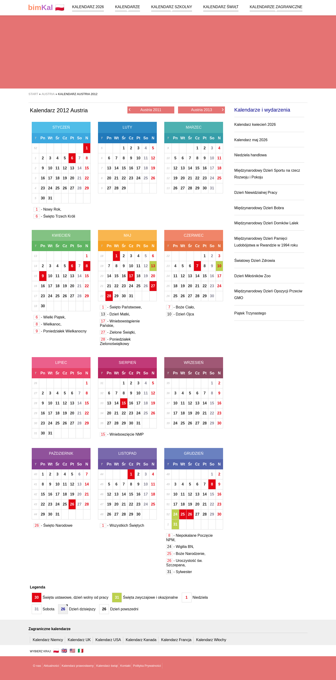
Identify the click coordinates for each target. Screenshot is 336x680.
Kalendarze (127, 7)
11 (57, 168)
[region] (168, 51)
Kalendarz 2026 (88, 7)
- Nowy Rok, (47, 209)
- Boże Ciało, (180, 307)
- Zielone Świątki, (118, 332)
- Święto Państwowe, (121, 307)
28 (79, 188)
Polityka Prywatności (147, 665)
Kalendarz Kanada (141, 640)
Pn (42, 138)
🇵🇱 (46, 7)
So (79, 138)
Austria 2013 (207, 109)
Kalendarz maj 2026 (250, 140)
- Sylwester (179, 572)
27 (72, 188)
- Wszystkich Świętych (122, 525)
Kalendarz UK (79, 640)
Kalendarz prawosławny (78, 665)
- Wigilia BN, (180, 547)
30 (43, 198)
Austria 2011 (145, 109)
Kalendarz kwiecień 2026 (255, 124)
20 (72, 178)
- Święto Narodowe (53, 525)
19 (65, 178)
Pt (72, 138)
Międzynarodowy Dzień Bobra (259, 208)
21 (79, 178)
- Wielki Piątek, (50, 317)
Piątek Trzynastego (250, 313)
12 (65, 168)
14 (79, 168)
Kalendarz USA (108, 640)
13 (72, 168)
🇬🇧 (64, 650)
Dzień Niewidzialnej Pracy (255, 193)
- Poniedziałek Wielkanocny (60, 331)
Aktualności (51, 665)
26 (65, 188)
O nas (37, 665)
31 (50, 198)
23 (43, 188)
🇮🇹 (81, 650)
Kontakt (125, 665)
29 (87, 188)
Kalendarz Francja (176, 640)
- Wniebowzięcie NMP (122, 434)
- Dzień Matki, (115, 314)
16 (43, 178)
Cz (65, 138)
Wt (50, 138)
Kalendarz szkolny (171, 7)
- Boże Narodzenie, (185, 554)
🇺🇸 (72, 650)
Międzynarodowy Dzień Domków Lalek (266, 223)
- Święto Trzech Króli (54, 216)
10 (50, 168)
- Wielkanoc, (47, 324)
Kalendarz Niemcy (48, 640)
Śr (58, 138)
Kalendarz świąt (220, 7)
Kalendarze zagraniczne (276, 7)
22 (87, 178)
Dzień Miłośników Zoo (252, 276)
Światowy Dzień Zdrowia (254, 261)
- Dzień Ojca (180, 314)
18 (57, 178)
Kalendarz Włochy (211, 640)
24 (50, 188)
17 (50, 178)
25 (57, 188)
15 (87, 168)
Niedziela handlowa (250, 155)
